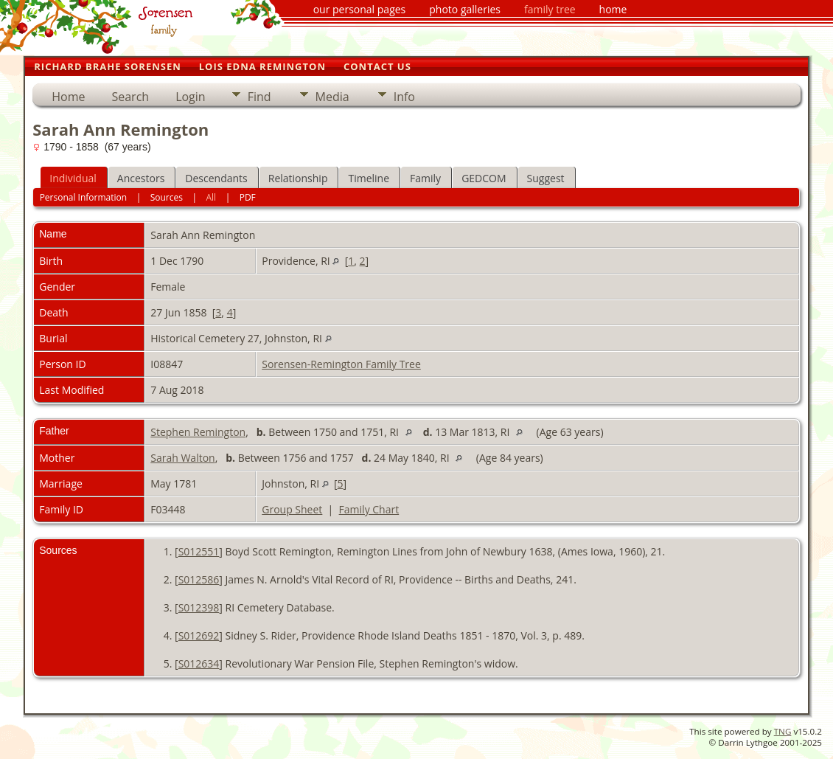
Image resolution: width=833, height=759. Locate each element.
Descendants (216, 178)
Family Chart (369, 509)
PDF (248, 197)
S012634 (199, 663)
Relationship (298, 178)
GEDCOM (483, 178)
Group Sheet (292, 509)
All (211, 197)
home (613, 9)
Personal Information (84, 197)
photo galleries (465, 9)
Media (332, 97)
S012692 (199, 635)
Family (425, 178)
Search (130, 97)
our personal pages (359, 9)
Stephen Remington (197, 432)
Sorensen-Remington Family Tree (341, 364)
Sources (166, 197)
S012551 (199, 551)
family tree (550, 9)
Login (190, 97)
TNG (783, 731)
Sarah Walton (182, 458)
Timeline (368, 178)
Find (259, 97)
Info (404, 97)
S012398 (199, 607)
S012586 (199, 579)
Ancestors (140, 178)
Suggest (546, 178)
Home (68, 97)
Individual (73, 178)
